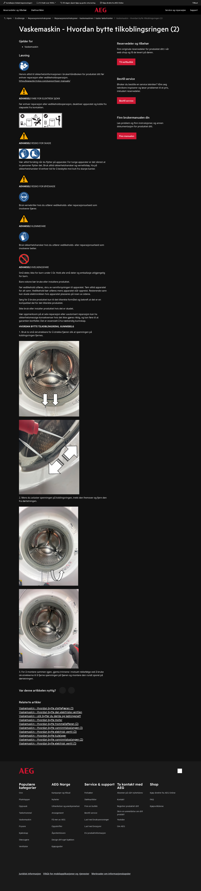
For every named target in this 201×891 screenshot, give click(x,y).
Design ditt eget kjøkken (63, 839)
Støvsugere (24, 839)
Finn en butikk (91, 806)
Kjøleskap (23, 832)
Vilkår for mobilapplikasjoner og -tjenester (66, 873)
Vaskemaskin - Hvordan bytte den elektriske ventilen (50, 712)
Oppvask (23, 806)
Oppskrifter (57, 826)
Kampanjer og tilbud (61, 792)
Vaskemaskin (25, 819)
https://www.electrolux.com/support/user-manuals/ (44, 80)
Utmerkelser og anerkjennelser (66, 806)
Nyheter (55, 799)
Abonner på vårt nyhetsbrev (130, 792)
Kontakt (120, 799)
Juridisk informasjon (30, 873)
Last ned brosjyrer (92, 826)
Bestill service (90, 812)
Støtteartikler (90, 799)
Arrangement (58, 812)
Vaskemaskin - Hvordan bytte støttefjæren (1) (46, 708)
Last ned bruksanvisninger (96, 819)
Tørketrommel (25, 812)
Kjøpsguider (57, 846)
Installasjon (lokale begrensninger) (17, 3)
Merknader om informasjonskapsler (111, 873)
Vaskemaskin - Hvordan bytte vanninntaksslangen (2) (51, 739)
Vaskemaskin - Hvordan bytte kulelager (42, 735)
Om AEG (121, 826)
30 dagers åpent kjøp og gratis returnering (77, 3)
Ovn (21, 792)
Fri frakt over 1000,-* (46, 3)
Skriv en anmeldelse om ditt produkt (130, 813)
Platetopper (24, 799)
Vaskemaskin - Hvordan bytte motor (40, 719)
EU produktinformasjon (95, 832)
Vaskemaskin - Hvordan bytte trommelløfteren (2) (48, 723)
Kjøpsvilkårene (157, 806)
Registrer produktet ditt (128, 806)
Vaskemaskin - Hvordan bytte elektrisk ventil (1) (47, 743)
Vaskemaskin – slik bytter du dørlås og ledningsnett (50, 716)
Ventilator (23, 846)
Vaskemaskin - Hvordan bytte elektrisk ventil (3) (48, 731)
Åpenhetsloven (58, 832)
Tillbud (194, 3)
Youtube (121, 819)
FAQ (152, 799)
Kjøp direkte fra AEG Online (162, 792)
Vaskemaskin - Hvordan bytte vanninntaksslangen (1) (51, 727)
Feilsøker (88, 792)
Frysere (22, 826)
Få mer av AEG (58, 819)
